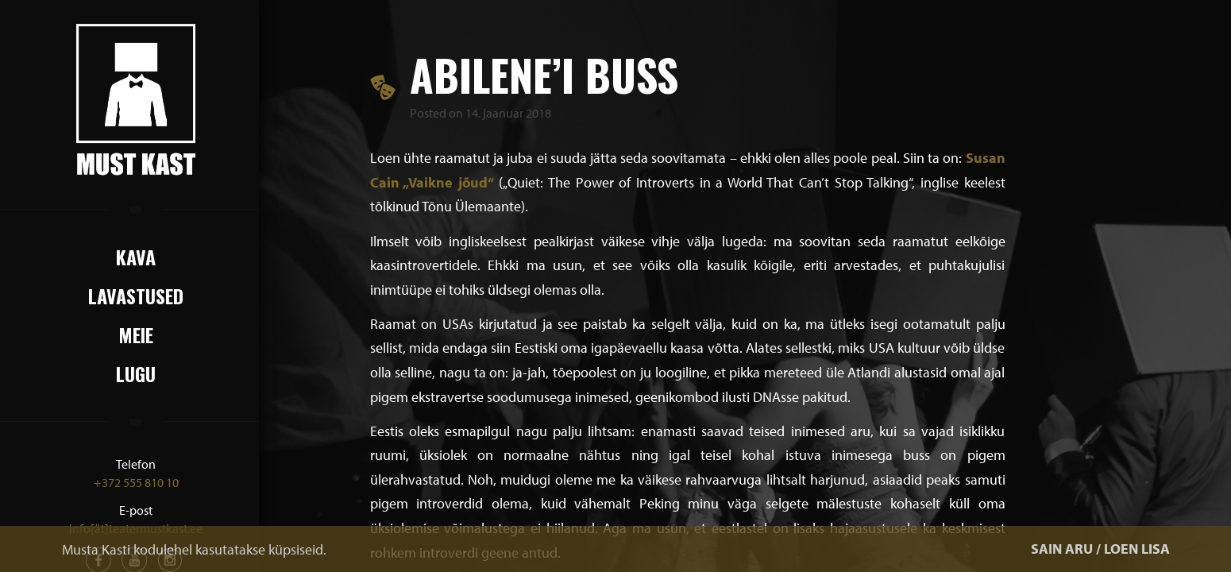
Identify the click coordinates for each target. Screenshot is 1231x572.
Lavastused (135, 295)
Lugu (136, 373)
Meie (135, 334)
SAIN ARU (1062, 548)
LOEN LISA (1137, 548)
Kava (136, 256)
